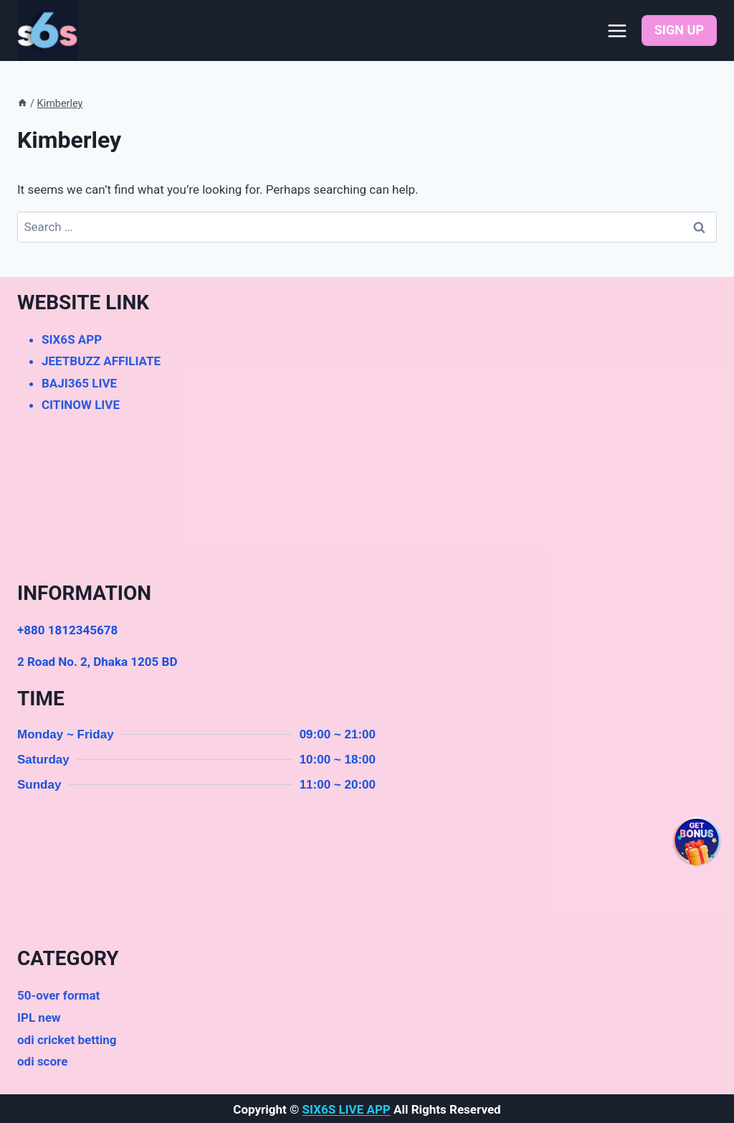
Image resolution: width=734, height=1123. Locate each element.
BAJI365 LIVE (79, 383)
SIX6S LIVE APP (346, 1109)
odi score (42, 1061)
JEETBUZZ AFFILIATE (101, 361)
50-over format (58, 995)
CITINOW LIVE (81, 405)
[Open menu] (617, 30)
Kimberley (60, 104)
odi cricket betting (66, 1040)
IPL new (39, 1017)
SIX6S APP (72, 339)
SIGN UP (679, 29)
